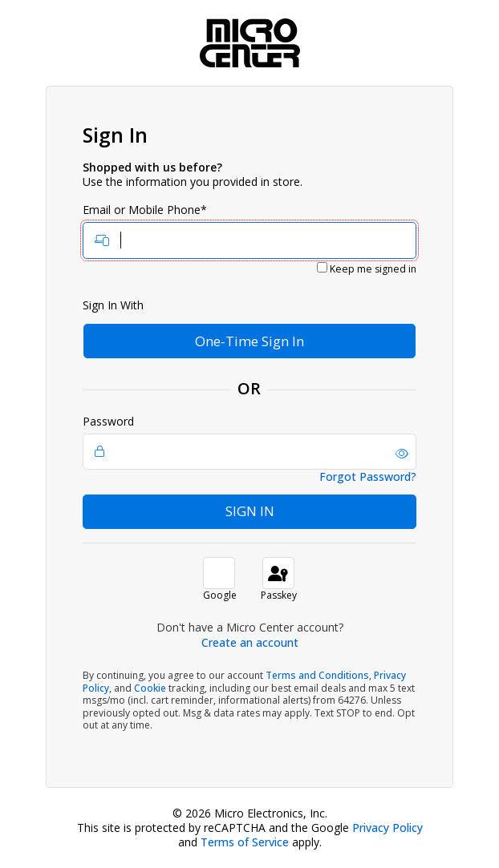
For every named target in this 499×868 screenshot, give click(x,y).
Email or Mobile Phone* (249, 231)
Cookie (150, 688)
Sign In (249, 511)
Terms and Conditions (317, 675)
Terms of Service (245, 842)
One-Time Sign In (249, 341)
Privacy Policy (387, 827)
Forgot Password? (367, 477)
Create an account (249, 642)
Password (249, 442)
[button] (402, 453)
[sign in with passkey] (278, 573)
